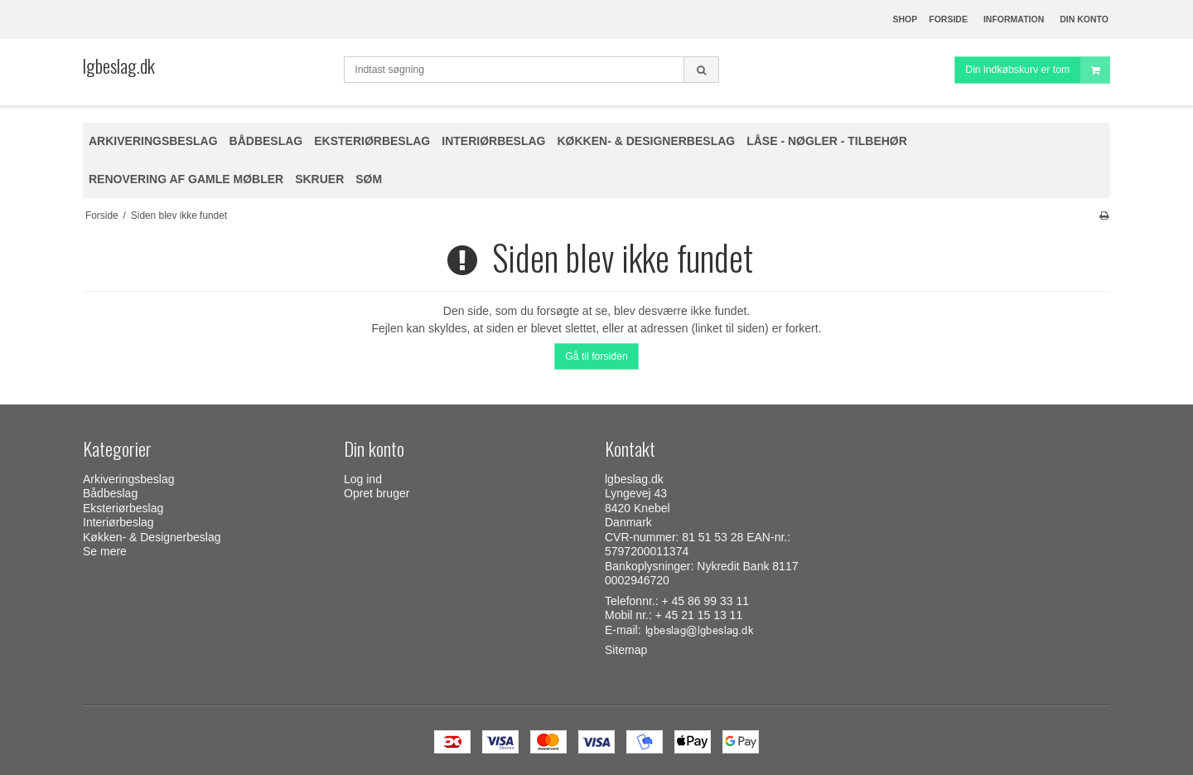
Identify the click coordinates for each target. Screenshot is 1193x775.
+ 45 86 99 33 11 (706, 601)
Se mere (105, 551)
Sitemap (626, 649)
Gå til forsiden (596, 356)
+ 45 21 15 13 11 (699, 615)
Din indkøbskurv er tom (1037, 70)
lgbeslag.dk (119, 65)
